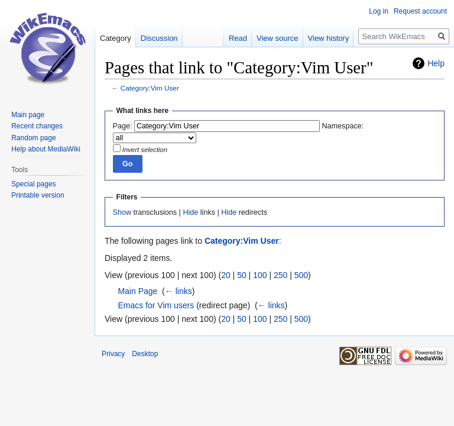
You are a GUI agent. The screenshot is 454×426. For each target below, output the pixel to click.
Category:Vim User (150, 88)
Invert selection (144, 149)
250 (280, 275)
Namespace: (343, 126)
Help (436, 63)
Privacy (113, 354)
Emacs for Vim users (156, 305)
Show (122, 212)
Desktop (145, 354)
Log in (378, 11)
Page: (122, 126)
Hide (190, 212)
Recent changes (37, 126)
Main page (27, 115)
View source (278, 38)
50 (242, 275)
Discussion (159, 38)
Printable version (37, 195)
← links (178, 291)
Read (238, 38)
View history (328, 38)
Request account (420, 11)
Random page (33, 138)
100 (260, 275)
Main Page (137, 291)
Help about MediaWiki (45, 149)
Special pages (33, 184)
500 (301, 275)
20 (226, 275)
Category (115, 38)
